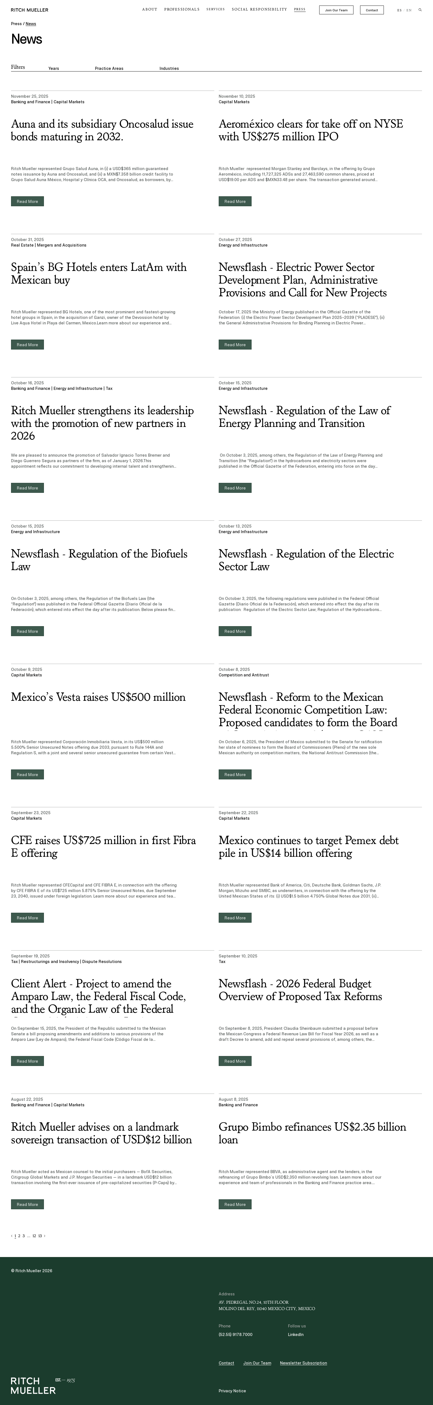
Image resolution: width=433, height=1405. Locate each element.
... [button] (28, 1236)
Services (222, 9)
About (161, 9)
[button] (11, 1236)
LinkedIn (295, 1334)
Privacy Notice (232, 1391)
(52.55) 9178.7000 (235, 1334)
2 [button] (19, 1236)
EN (409, 10)
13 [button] (40, 1236)
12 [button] (34, 1236)
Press (300, 9)
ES (399, 10)
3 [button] (24, 1236)
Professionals (191, 9)
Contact (372, 10)
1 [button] (15, 1236)
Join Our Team (336, 10)
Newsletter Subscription (303, 1363)
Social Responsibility (263, 9)
